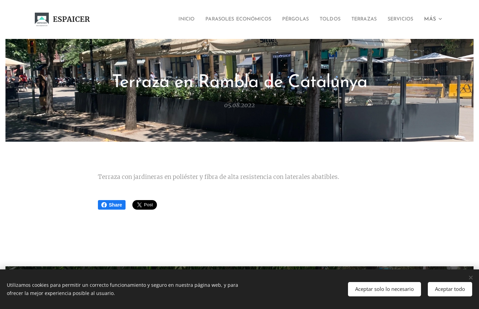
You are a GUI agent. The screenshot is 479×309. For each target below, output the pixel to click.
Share (111, 205)
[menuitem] (162, 19)
